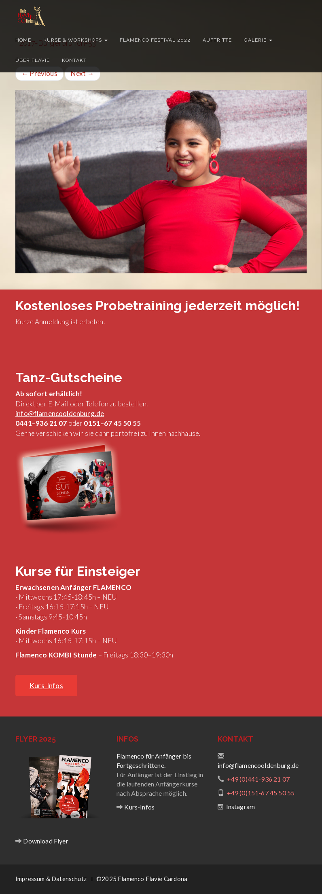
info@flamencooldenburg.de (59, 413)
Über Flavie (32, 60)
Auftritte (217, 40)
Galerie (258, 40)
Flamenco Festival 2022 (155, 40)
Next (82, 73)
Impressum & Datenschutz (51, 878)
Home (23, 40)
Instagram (240, 806)
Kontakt (74, 60)
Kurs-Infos (139, 807)
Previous (39, 73)
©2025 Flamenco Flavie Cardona (141, 878)
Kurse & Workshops (75, 40)
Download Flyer (45, 841)
